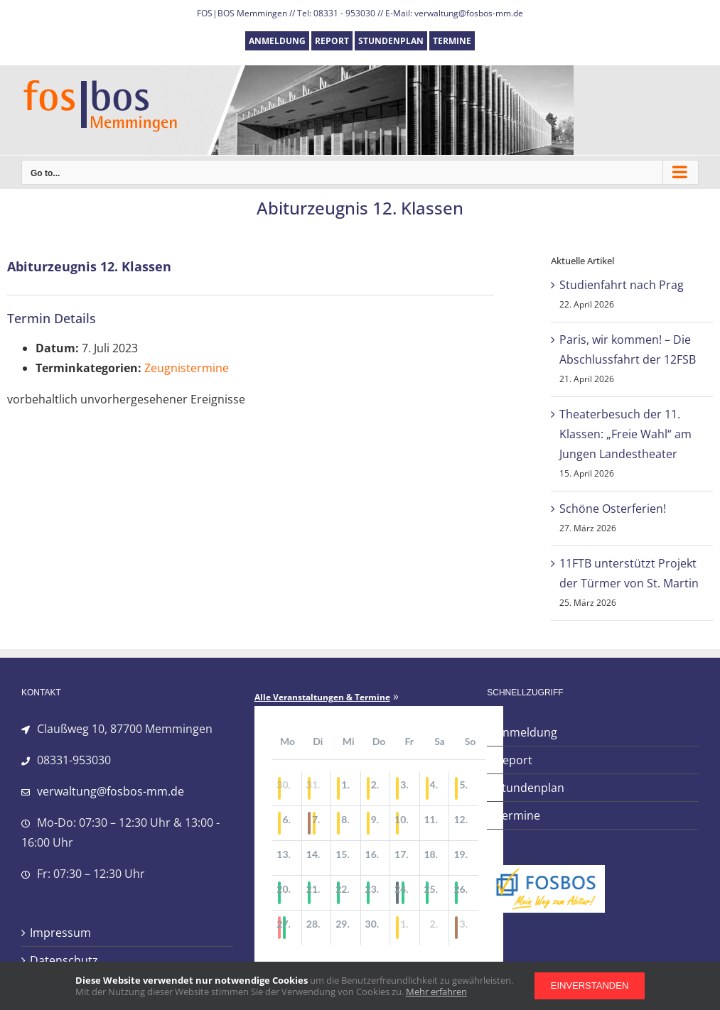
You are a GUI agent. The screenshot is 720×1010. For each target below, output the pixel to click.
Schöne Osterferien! (612, 508)
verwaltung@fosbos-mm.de (110, 791)
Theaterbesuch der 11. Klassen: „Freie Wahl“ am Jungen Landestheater (625, 434)
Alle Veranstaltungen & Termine (322, 697)
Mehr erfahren (436, 991)
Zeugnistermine (186, 368)
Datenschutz (64, 960)
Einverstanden (590, 985)
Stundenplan (529, 787)
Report (513, 760)
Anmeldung (526, 732)
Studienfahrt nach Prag (621, 285)
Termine (517, 815)
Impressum (60, 932)
